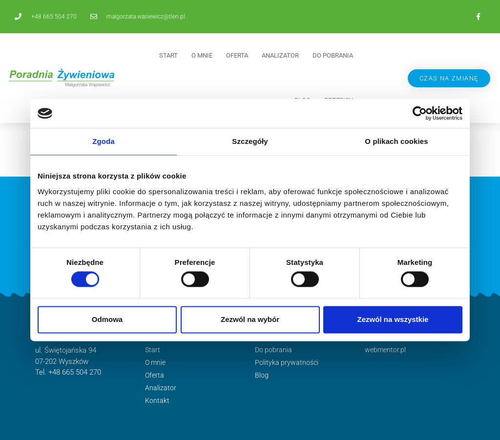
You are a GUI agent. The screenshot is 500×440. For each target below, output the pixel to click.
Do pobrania (332, 55)
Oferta (237, 55)
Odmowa (107, 319)
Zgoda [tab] (103, 141)
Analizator (280, 55)
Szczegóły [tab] (250, 141)
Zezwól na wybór (250, 319)
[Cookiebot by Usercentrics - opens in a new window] (419, 113)
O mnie (201, 55)
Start (168, 55)
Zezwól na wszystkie (393, 319)
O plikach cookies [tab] (396, 141)
